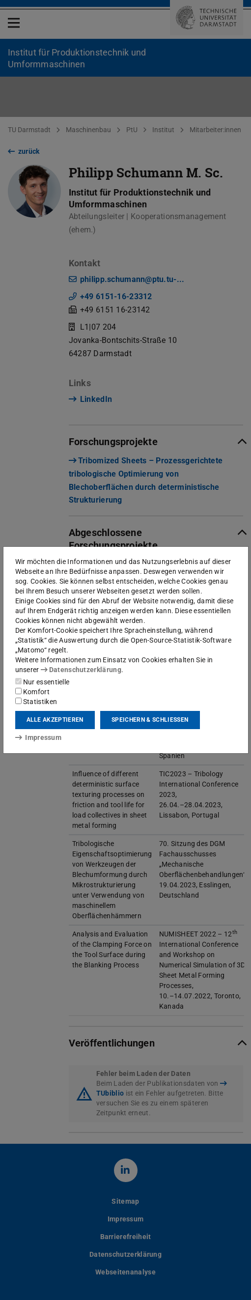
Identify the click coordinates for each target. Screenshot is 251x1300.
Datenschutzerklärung (81, 670)
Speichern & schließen (150, 719)
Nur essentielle (42, 682)
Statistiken (36, 702)
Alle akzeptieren (55, 719)
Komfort (32, 692)
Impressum (38, 737)
